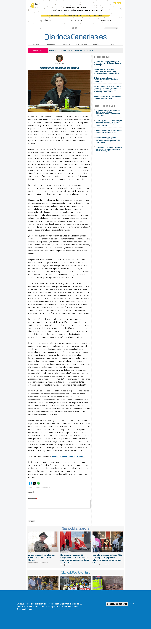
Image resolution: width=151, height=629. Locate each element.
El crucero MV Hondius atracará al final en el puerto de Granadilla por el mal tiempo (107, 63)
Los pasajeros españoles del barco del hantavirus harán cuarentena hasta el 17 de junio (109, 149)
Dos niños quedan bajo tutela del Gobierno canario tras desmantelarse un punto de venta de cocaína (108, 112)
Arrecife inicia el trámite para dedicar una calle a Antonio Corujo (41, 557)
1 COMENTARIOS (44, 562)
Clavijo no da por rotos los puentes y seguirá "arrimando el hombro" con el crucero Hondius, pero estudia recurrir (109, 123)
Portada (35, 44)
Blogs (111, 44)
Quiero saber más (24, 609)
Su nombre (31, 492)
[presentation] (43, 515)
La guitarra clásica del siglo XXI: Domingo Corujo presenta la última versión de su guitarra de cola (107, 559)
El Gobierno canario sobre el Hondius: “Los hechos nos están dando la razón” (106, 79)
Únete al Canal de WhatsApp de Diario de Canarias (71, 50)
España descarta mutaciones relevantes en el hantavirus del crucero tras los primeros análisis (106, 71)
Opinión (96, 44)
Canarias (51, 44)
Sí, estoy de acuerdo (116, 604)
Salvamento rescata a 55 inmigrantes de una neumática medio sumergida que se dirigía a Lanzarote (74, 559)
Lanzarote (66, 44)
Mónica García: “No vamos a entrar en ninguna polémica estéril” (108, 97)
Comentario (32, 498)
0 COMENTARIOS (69, 565)
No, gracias (132, 603)
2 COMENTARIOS (105, 565)
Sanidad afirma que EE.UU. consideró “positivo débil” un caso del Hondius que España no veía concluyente (109, 139)
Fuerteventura (81, 44)
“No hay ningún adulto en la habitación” (69, 456)
